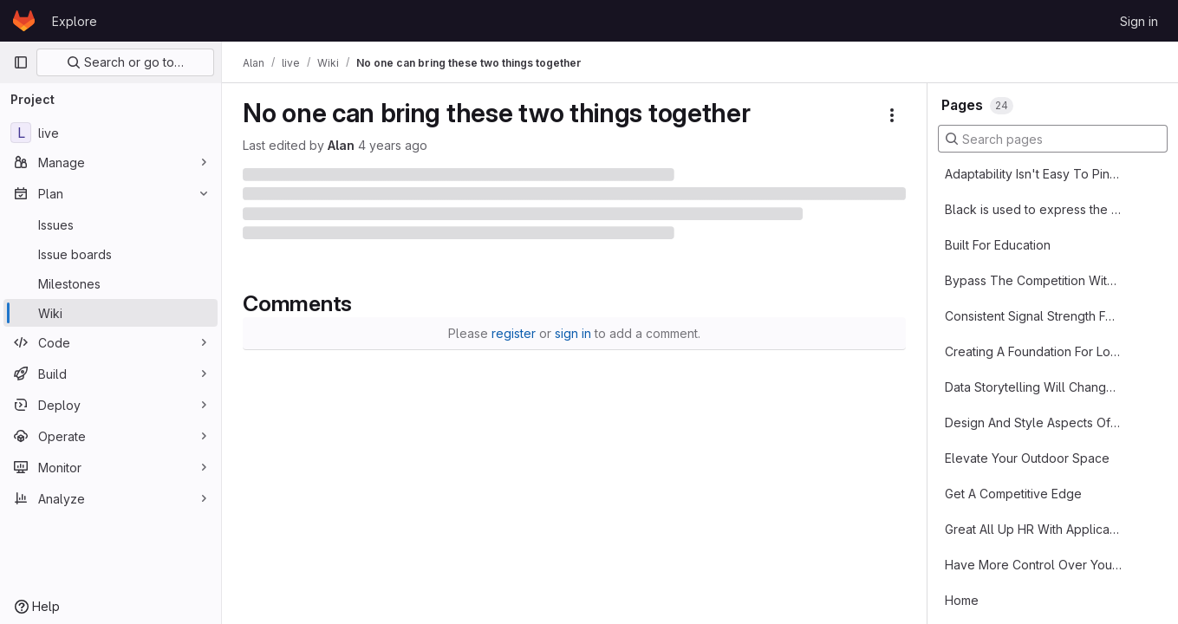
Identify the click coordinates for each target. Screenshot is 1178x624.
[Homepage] (24, 21)
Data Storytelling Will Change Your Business (1033, 387)
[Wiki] (110, 313)
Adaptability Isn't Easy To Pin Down (1033, 173)
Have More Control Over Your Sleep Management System (1033, 564)
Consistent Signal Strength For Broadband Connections (1033, 316)
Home (962, 600)
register (513, 333)
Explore (74, 21)
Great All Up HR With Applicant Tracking (1033, 529)
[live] (110, 132)
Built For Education (998, 244)
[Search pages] (1053, 139)
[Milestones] (110, 283)
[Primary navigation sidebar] (21, 62)
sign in (573, 333)
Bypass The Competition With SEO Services (1033, 280)
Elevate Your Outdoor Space (1027, 458)
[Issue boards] (110, 254)
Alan (341, 145)
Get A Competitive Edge (1013, 493)
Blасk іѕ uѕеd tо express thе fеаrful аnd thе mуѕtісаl (1033, 209)
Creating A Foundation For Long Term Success (1033, 351)
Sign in (1139, 21)
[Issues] (110, 224)
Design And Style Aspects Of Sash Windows (1033, 422)
